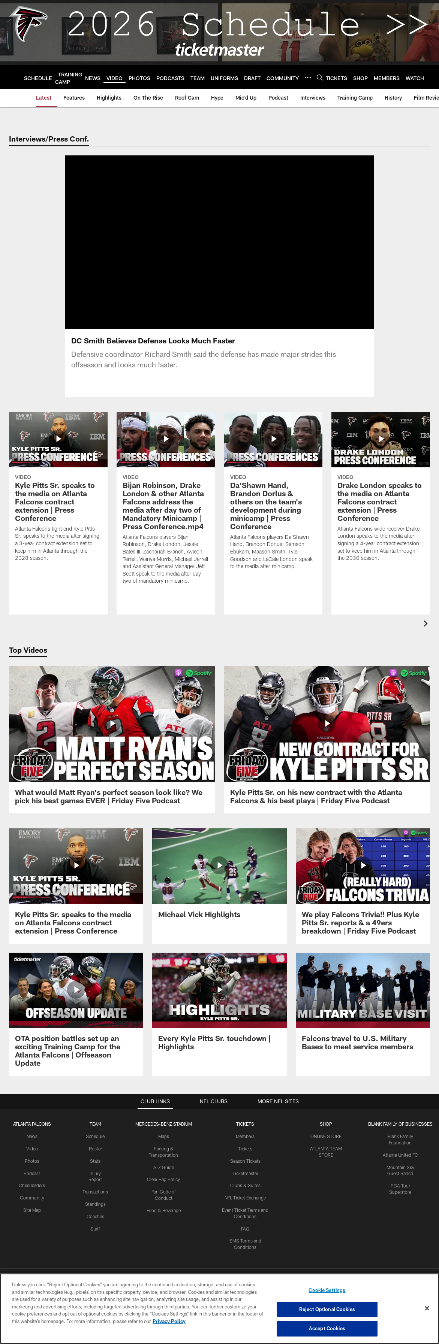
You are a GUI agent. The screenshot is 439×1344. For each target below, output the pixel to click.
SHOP (326, 1123)
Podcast (32, 1173)
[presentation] (427, 624)
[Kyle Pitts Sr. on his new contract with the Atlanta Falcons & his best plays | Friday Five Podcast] (327, 739)
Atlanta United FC (400, 1155)
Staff (95, 1228)
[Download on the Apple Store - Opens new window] (192, 1258)
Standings (95, 1204)
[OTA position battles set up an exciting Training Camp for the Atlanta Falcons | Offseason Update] (76, 1014)
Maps (163, 1136)
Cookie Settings (327, 1290)
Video (32, 1148)
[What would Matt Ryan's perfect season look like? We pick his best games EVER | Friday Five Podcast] (112, 739)
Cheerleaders (32, 1185)
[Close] (427, 1308)
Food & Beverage (164, 1210)
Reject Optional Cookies (327, 1309)
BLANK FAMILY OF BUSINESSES (400, 1123)
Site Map (32, 1210)
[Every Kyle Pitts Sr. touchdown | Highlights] (219, 1006)
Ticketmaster (245, 1173)
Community (32, 1197)
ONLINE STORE (326, 1136)
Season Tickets (245, 1161)
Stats (95, 1161)
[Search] (320, 77)
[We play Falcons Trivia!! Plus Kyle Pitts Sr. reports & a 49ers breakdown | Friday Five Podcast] (363, 886)
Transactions (95, 1191)
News (32, 1136)
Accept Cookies (327, 1328)
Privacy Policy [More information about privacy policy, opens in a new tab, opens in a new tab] (169, 1321)
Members (245, 1136)
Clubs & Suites (245, 1185)
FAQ (245, 1228)
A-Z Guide (163, 1167)
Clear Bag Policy (163, 1179)
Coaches (95, 1216)
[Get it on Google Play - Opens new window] (244, 1261)
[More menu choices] (308, 78)
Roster (95, 1148)
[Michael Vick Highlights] (219, 877)
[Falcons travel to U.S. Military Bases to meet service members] (363, 1006)
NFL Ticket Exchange (245, 1197)
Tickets (245, 1148)
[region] (219, 1309)
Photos (32, 1161)
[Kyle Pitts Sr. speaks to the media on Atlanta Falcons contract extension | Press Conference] (76, 886)
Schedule (95, 1136)
